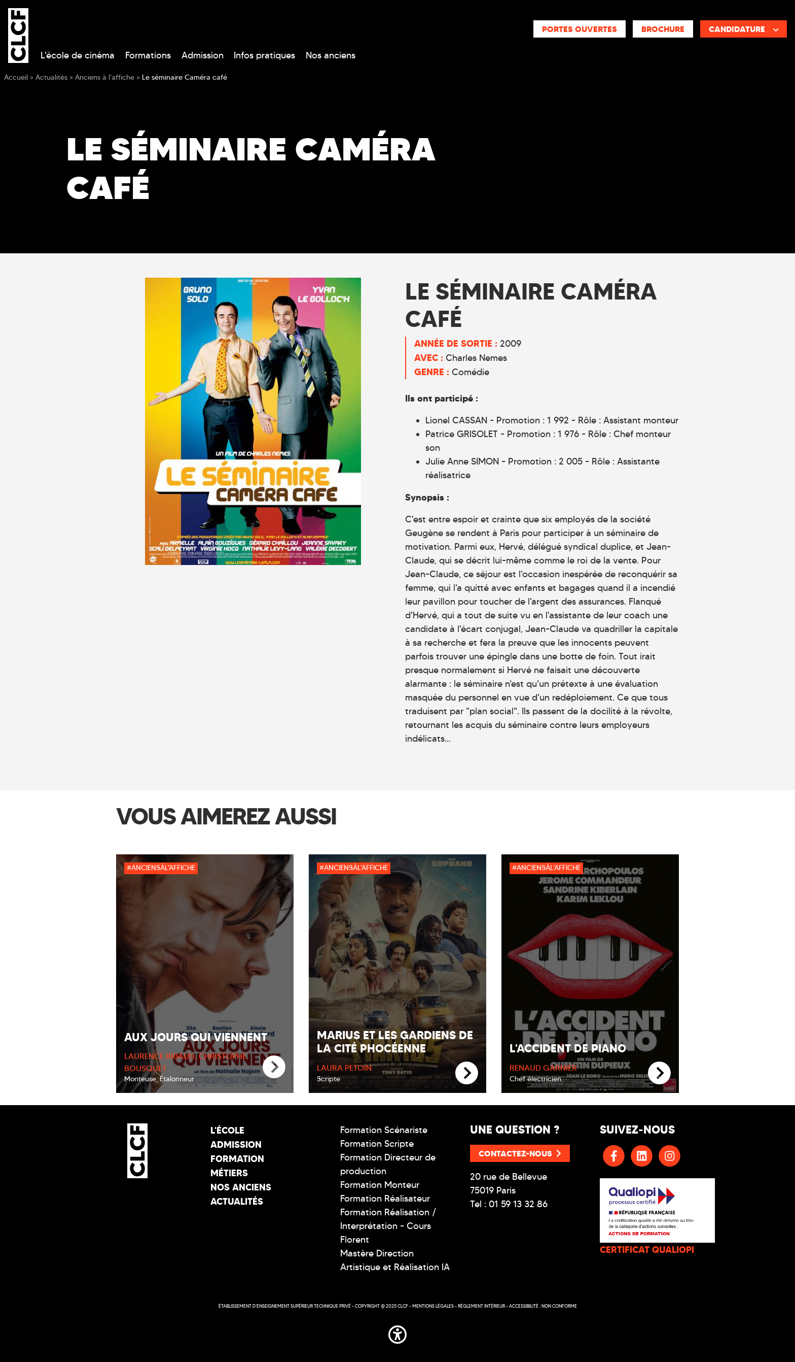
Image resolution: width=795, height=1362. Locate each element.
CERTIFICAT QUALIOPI (647, 1249)
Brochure (662, 29)
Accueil (16, 77)
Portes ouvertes (579, 29)
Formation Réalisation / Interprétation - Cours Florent (388, 1226)
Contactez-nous (520, 1153)
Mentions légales (433, 1306)
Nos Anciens (240, 1187)
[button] (397, 1332)
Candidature (744, 29)
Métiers (229, 1173)
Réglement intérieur (481, 1306)
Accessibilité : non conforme (543, 1306)
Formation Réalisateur (385, 1198)
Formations (148, 55)
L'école (227, 1130)
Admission (203, 55)
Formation (237, 1159)
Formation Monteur (379, 1184)
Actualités (236, 1201)
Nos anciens (330, 55)
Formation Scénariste (383, 1130)
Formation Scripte (377, 1143)
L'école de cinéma (78, 55)
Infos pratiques (264, 55)
